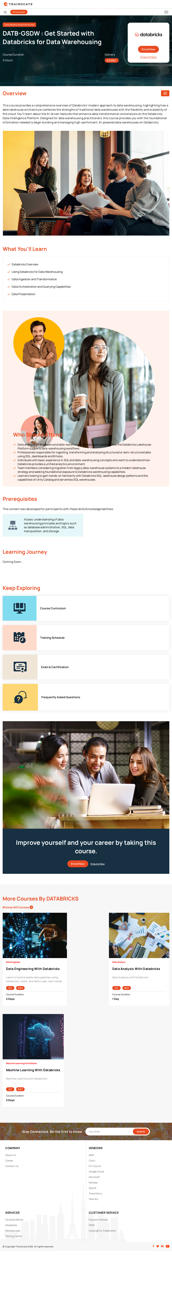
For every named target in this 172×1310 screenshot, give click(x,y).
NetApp (93, 1182)
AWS (91, 1155)
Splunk (92, 1188)
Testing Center (13, 1236)
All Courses (19, 12)
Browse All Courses (18, 907)
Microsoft (94, 1177)
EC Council (95, 1166)
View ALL (94, 1199)
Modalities (11, 1225)
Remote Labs (12, 1230)
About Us (10, 1155)
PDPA (92, 1225)
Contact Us (11, 1166)
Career (9, 1160)
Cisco (92, 1160)
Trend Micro (95, 1193)
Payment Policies (98, 1219)
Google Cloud (96, 1171)
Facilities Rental (14, 1219)
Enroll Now (148, 49)
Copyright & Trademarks (102, 1230)
